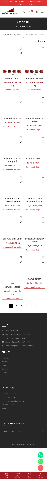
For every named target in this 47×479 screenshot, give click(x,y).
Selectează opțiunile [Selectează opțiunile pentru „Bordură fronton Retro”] (35, 113)
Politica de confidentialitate (13, 350)
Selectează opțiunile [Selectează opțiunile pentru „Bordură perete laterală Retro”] (12, 176)
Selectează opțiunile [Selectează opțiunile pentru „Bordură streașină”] (12, 204)
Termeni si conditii (9, 343)
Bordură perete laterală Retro (12, 166)
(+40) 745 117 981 (11, 1)
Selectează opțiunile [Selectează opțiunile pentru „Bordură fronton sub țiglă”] (12, 144)
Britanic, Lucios (12, 236)
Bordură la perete (35, 133)
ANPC (4, 357)
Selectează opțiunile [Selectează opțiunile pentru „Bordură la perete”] (35, 141)
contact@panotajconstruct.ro (32, 1)
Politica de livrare (9, 346)
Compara (6, 318)
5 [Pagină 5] (31, 254)
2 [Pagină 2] (16, 254)
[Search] (25, 12)
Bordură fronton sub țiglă (12, 134)
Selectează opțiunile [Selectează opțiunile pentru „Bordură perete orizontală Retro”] (35, 176)
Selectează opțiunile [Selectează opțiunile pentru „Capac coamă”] (35, 236)
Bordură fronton (12, 101)
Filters (40, 41)
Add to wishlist (21, 48)
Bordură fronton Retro (34, 103)
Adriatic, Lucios (12, 70)
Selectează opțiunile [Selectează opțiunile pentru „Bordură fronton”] (12, 110)
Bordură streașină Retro (34, 197)
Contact (5, 321)
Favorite (5, 314)
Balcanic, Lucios (34, 70)
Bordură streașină (12, 196)
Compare (21, 53)
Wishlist (32, 11)
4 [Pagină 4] (26, 254)
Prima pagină (10, 35)
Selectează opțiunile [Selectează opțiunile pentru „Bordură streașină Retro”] (35, 207)
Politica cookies (8, 354)
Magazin (5, 307)
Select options (12, 81)
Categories (22, 26)
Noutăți (5, 310)
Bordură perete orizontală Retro (34, 166)
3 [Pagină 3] (21, 254)
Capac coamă (34, 228)
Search (42, 380)
